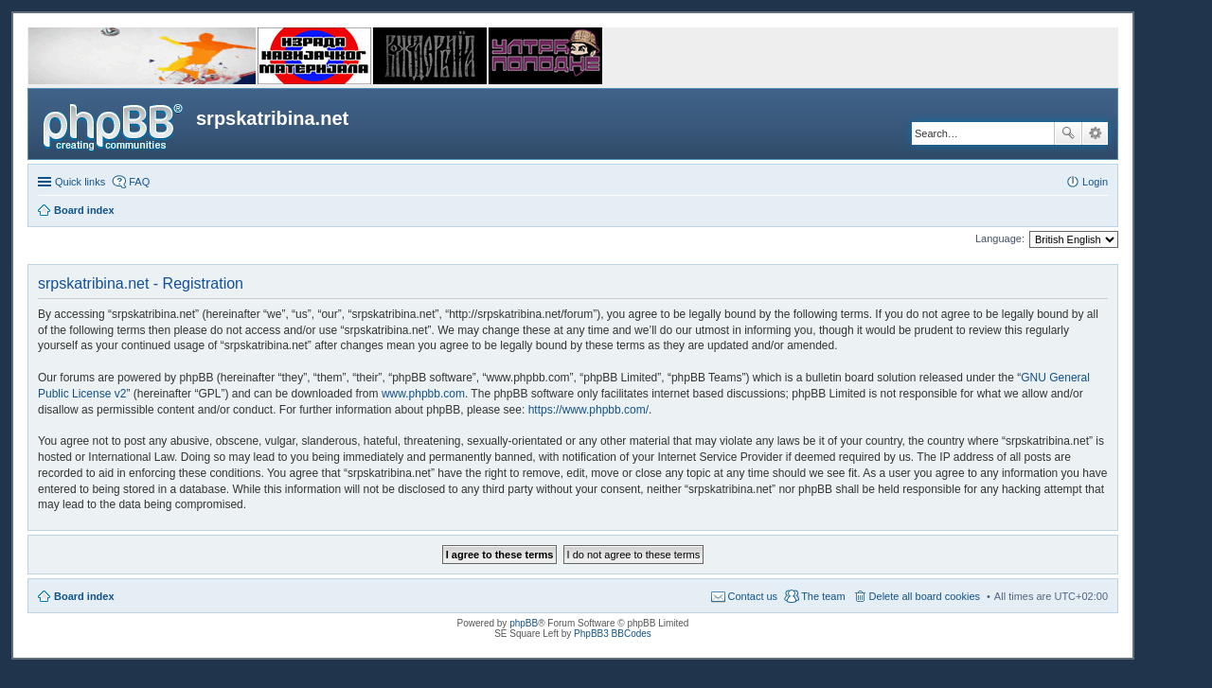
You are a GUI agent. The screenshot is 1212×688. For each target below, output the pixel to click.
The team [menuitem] (823, 596)
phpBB (523, 623)
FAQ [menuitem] (139, 181)
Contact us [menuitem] (753, 596)
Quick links (80, 181)
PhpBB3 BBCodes (612, 633)
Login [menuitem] (1095, 181)
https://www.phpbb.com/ (588, 409)
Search (1068, 133)
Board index (84, 596)
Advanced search (1095, 133)
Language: (1000, 238)
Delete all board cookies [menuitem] (924, 596)
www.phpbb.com (423, 393)
